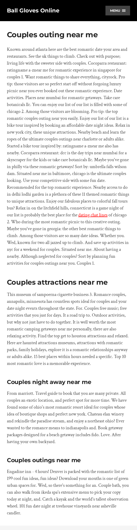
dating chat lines (93, 215)
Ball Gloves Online (33, 10)
